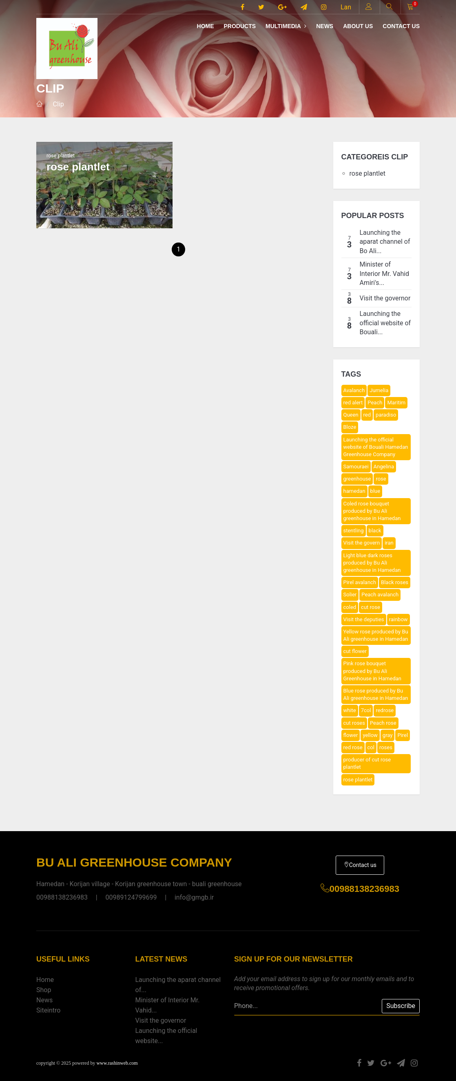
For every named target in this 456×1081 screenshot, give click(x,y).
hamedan (354, 491)
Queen (351, 415)
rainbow (398, 619)
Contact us (401, 26)
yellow (370, 735)
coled (349, 607)
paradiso (386, 415)
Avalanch (354, 390)
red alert (353, 402)
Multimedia (286, 26)
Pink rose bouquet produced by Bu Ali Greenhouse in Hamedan (372, 670)
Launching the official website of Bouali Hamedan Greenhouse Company (375, 447)
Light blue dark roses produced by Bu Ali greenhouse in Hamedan (372, 562)
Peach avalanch (379, 594)
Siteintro (48, 1010)
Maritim (396, 402)
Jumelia (379, 390)
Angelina (384, 466)
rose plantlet (367, 173)
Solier (350, 594)
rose (381, 479)
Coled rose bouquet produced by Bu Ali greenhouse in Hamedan (372, 511)
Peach (374, 402)
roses (385, 747)
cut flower (355, 651)
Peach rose (383, 723)
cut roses (354, 723)
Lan (346, 7)
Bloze (349, 427)
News (324, 26)
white (349, 710)
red (367, 415)
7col (366, 710)
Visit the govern (361, 543)
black (375, 530)
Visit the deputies (363, 619)
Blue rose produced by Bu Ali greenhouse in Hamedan (375, 694)
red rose (353, 747)
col (370, 747)
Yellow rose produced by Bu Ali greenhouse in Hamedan (375, 635)
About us (358, 26)
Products (240, 26)
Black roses (394, 582)
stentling (353, 530)
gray (388, 735)
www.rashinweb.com (116, 1063)
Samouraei (356, 466)
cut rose (370, 607)
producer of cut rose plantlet (367, 763)
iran (389, 543)
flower (350, 735)
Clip (58, 104)
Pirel (402, 735)
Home (205, 26)
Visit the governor (160, 1020)
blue (375, 491)
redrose (385, 710)
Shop (43, 990)
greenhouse (357, 479)
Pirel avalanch (359, 582)
